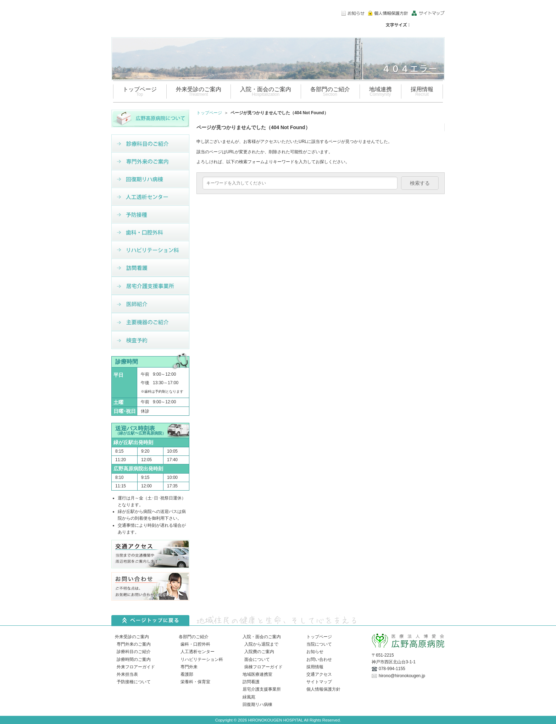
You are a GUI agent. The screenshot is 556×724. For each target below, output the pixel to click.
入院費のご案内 (259, 651)
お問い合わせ (319, 659)
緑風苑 (249, 697)
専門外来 (189, 666)
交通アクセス (319, 674)
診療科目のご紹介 (134, 651)
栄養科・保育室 (195, 681)
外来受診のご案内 (132, 636)
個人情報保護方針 (323, 689)
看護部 (186, 674)
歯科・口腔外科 (195, 644)
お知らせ (314, 651)
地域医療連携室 (257, 674)
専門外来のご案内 (134, 644)
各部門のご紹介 (193, 636)
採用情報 (314, 666)
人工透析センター (197, 651)
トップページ (209, 112)
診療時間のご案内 (134, 659)
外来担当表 (127, 674)
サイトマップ (319, 681)
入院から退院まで (261, 644)
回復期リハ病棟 (257, 704)
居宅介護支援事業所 (262, 689)
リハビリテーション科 (201, 659)
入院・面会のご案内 (262, 636)
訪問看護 (251, 681)
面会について (257, 659)
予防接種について (134, 681)
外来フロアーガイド (136, 666)
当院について (319, 644)
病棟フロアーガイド (263, 666)
